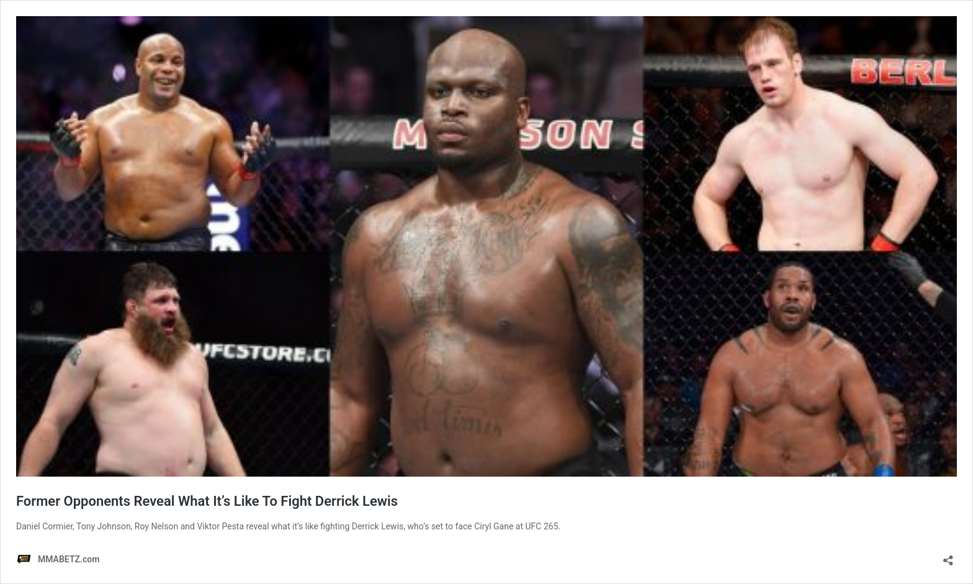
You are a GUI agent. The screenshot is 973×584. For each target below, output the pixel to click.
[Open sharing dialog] (948, 556)
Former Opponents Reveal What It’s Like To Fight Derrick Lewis (207, 501)
